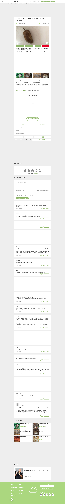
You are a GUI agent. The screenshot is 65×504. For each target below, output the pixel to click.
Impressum (21, 490)
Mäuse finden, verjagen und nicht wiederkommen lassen (36, 81)
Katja (17, 306)
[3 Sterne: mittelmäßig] (32, 170)
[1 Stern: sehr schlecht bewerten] (25, 170)
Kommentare (41, 139)
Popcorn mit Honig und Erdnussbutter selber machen (45, 437)
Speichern (29, 46)
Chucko (17, 213)
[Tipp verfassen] (51, 1)
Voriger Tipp (22, 124)
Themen (12, 485)
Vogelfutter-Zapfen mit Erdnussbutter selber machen (19, 81)
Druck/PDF (20, 46)
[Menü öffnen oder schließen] (2, 1)
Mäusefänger (19, 246)
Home (12, 484)
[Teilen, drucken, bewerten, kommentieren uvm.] (12, 499)
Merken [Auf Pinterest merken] (45, 46)
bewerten (43, 23)
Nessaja (18, 260)
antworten (46, 208)
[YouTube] (41, 494)
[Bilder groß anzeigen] (47, 43)
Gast (17, 203)
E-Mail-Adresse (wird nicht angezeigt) (42, 190)
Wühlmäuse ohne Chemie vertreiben (44, 81)
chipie (17, 316)
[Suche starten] (29, 1)
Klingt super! (32, 118)
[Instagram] (47, 494)
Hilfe (20, 484)
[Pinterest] (44, 494)
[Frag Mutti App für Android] (35, 488)
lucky (17, 294)
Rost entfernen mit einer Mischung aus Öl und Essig (28, 81)
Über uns (13, 490)
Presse (12, 492)
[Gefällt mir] (41, 208)
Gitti (17, 365)
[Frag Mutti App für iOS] (32, 488)
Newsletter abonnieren (47, 488)
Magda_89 (18, 393)
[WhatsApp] (53, 494)
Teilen (37, 46)
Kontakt (20, 485)
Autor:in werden (14, 487)
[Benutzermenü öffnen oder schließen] (62, 1)
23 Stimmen (36, 173)
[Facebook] (50, 494)
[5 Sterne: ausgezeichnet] (40, 170)
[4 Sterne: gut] (36, 170)
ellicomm (22, 404)
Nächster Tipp (43, 124)
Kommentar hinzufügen (32, 184)
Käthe (17, 270)
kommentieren (20, 23)
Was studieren (13, 495)
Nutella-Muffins (23, 436)
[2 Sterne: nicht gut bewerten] (29, 170)
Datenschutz (21, 487)
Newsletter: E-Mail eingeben (45, 484)
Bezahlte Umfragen (22, 493)
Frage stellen (44, 1)
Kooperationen (14, 493)
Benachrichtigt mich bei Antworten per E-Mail (25, 195)
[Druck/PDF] (18, 137)
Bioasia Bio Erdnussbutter (21, 90)
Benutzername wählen (20, 190)
